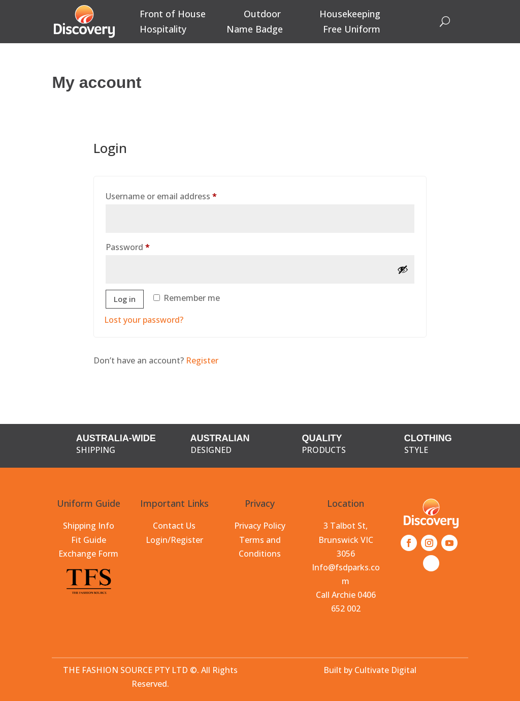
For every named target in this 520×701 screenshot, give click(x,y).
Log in (125, 299)
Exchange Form (88, 553)
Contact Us (174, 525)
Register (202, 360)
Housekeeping (349, 15)
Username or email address (178, 195)
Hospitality (163, 30)
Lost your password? (143, 319)
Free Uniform (351, 30)
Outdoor (262, 15)
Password (145, 246)
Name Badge (254, 30)
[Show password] (402, 269)
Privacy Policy (259, 525)
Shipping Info (88, 525)
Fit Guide (88, 539)
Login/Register (174, 539)
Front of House (173, 15)
